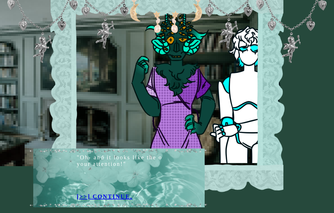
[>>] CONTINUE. (107, 196)
